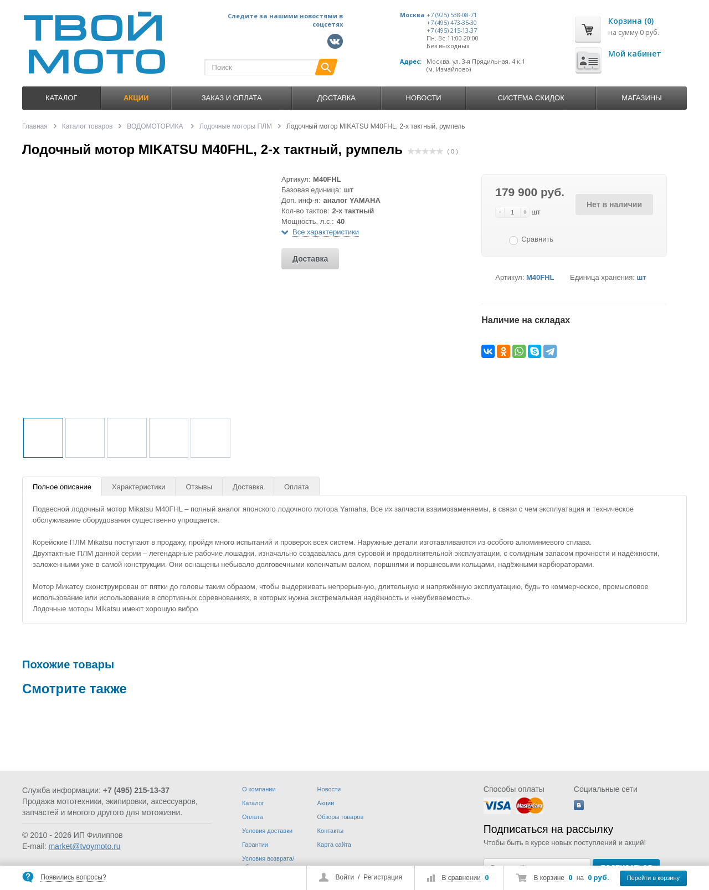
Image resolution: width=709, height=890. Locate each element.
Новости (423, 98)
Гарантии (255, 844)
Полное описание (62, 487)
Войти (345, 877)
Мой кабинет (634, 53)
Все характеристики (325, 232)
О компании (259, 789)
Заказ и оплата (232, 98)
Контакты (330, 830)
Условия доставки (267, 830)
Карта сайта (334, 844)
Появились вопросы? (73, 877)
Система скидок (531, 98)
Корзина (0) (631, 21)
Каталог (61, 98)
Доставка (336, 98)
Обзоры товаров (340, 817)
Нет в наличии (614, 204)
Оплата (296, 487)
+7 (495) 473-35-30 (452, 23)
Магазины (641, 98)
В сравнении (460, 878)
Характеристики (138, 487)
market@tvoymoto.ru (84, 846)
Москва (412, 15)
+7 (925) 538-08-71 (452, 15)
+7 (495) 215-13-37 (452, 30)
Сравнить (537, 239)
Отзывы (199, 487)
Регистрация (382, 877)
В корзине (549, 878)
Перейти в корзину (653, 877)
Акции (326, 803)
